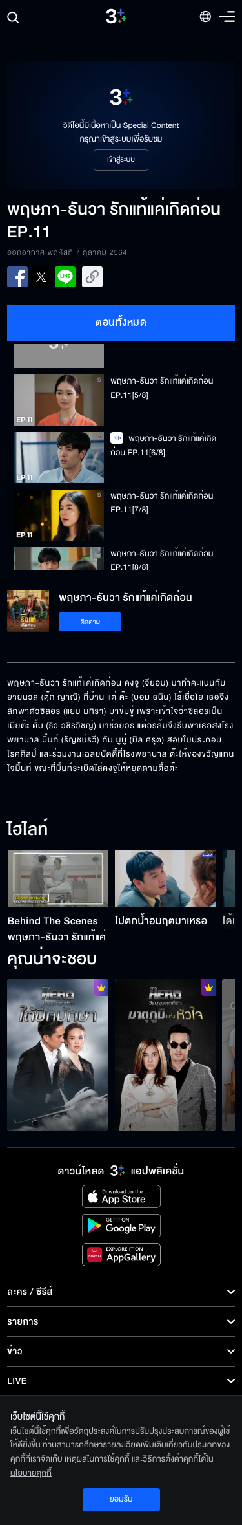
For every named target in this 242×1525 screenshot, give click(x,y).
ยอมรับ (120, 1499)
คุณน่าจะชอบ (52, 960)
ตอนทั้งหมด (121, 322)
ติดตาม (90, 621)
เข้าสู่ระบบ (121, 160)
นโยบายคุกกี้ (31, 1473)
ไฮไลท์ (27, 830)
